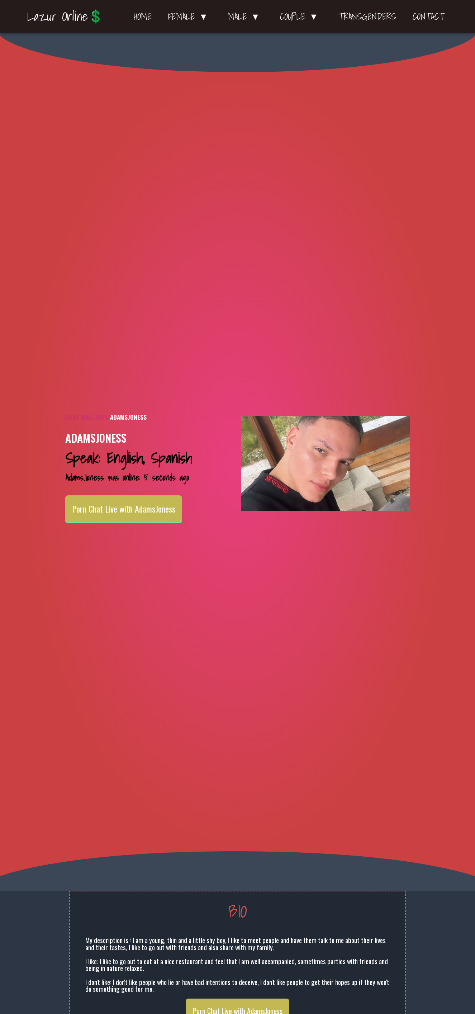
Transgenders (367, 16)
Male (87, 417)
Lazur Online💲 (65, 16)
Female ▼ (190, 16)
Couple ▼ (301, 16)
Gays (102, 417)
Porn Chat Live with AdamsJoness (123, 508)
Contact (428, 16)
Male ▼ (245, 16)
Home (143, 16)
